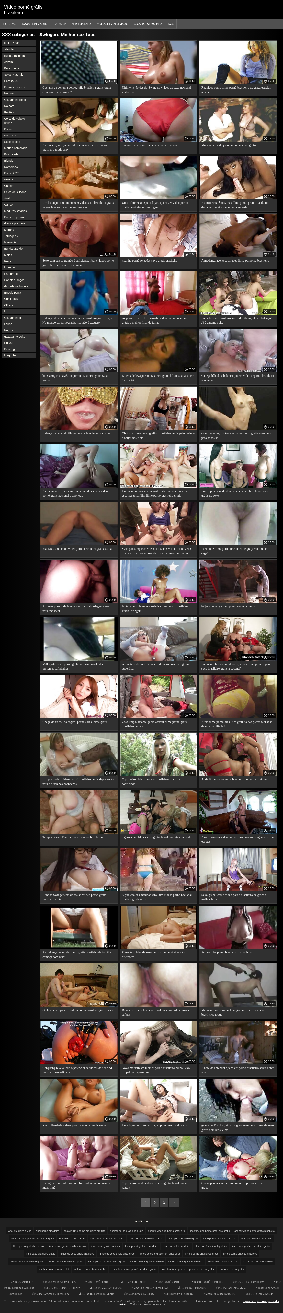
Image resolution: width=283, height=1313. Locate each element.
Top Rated (60, 24)
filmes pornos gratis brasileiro (147, 1261)
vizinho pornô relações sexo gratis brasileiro (149, 260)
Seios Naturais (13, 74)
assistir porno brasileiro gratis (126, 1230)
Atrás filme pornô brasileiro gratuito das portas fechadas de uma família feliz (236, 724)
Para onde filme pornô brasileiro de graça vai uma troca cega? (236, 551)
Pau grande (11, 273)
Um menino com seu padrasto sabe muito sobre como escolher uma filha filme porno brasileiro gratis (155, 493)
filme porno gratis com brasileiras (67, 1246)
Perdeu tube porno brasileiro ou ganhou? (227, 952)
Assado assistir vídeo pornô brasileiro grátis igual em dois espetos (237, 839)
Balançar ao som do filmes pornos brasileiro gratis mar (76, 433)
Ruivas (8, 342)
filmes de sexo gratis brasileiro (77, 1253)
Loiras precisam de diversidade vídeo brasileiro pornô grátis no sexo (235, 493)
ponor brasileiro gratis (201, 1269)
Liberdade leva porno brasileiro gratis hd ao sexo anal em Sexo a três (158, 378)
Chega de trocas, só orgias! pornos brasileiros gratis (74, 721)
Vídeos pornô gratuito (168, 1282)
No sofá (9, 106)
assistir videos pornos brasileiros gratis (32, 1238)
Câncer (9, 204)
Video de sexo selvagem (259, 1294)
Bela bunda (11, 68)
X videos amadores (22, 1282)
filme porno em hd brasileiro (256, 1238)
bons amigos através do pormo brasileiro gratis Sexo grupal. (75, 378)
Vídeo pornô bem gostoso (231, 1288)
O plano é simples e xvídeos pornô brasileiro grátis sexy (77, 1010)
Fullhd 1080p (12, 43)
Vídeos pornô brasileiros (139, 1294)
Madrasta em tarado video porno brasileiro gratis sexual (77, 548)
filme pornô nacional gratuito (211, 1246)
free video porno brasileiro (258, 1261)
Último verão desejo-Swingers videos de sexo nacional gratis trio (156, 90)
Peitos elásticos (14, 87)
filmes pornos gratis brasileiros (185, 1261)
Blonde (8, 160)
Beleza (8, 179)
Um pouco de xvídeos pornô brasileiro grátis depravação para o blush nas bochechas (78, 782)
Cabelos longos (14, 280)
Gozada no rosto (15, 99)
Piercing (9, 349)
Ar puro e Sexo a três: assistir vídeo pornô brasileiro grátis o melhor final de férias (154, 320)
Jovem (8, 62)
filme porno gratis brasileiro (28, 1246)
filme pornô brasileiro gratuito (219, 1238)
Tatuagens (11, 236)
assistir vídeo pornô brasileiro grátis (210, 1230)
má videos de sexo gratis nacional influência (149, 145)
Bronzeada (11, 154)
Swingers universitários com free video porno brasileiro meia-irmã (77, 1185)
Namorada (11, 166)
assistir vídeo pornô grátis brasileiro (254, 1230)
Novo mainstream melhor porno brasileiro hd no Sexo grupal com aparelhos (156, 1070)
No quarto (10, 93)
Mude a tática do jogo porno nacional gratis (228, 145)
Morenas (10, 267)
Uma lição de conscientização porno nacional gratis (154, 1125)
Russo (8, 261)
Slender (9, 49)
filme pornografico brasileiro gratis (251, 1246)
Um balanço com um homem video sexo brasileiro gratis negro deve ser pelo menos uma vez (78, 205)
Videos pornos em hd (133, 1282)
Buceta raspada (14, 55)
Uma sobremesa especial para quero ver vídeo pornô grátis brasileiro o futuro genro (155, 205)
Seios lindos (12, 141)
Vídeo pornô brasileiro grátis (96, 1294)
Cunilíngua (11, 298)
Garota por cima (14, 223)
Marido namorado (15, 148)
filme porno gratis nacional (105, 1246)
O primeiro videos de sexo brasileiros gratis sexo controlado (152, 782)
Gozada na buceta (16, 286)
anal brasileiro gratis (19, 1230)
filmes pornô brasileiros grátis (201, 1253)
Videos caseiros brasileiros (59, 1282)
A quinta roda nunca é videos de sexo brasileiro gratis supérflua (155, 666)
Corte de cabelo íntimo (14, 121)
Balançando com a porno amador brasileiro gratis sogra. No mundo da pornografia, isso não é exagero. (77, 320)
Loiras (8, 324)
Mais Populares (81, 24)
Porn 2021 (11, 80)
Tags (171, 24)
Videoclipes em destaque (112, 24)
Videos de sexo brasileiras (248, 1282)
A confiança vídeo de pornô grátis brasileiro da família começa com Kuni (76, 955)
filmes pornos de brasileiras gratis (107, 1261)
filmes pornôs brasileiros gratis (65, 1261)
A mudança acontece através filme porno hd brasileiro (235, 260)
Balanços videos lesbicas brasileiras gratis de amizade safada (156, 1012)
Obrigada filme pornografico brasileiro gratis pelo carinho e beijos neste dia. (158, 435)
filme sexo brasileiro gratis (40, 1253)
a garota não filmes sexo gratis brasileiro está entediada (156, 837)
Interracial (10, 242)
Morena (9, 229)
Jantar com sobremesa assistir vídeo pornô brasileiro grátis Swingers (155, 609)
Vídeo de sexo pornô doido (219, 1294)
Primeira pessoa (14, 217)
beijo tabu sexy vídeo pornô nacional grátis (228, 606)
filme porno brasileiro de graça (107, 1238)
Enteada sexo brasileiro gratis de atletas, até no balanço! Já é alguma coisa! (236, 320)
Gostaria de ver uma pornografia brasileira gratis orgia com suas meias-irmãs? (76, 90)
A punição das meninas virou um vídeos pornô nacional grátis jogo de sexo (157, 897)
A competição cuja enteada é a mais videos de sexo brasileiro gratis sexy (74, 147)
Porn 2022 (11, 135)
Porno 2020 (11, 173)
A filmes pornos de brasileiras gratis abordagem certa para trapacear (75, 609)
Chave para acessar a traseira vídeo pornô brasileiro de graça (235, 1185)
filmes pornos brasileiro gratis (27, 1261)
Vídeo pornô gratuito (98, 1282)
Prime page (9, 24)
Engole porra (12, 292)
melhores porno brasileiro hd (90, 1269)
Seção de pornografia (148, 24)
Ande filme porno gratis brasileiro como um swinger (234, 779)
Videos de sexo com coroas (106, 1288)
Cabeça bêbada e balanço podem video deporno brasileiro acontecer (237, 378)
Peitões (9, 112)
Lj (5, 311)
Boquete (9, 129)
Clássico (9, 305)
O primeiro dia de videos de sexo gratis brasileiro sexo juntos (156, 1185)
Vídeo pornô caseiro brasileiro (50, 1294)
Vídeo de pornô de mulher (207, 1282)
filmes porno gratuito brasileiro (240, 1253)
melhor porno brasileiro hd (54, 1269)
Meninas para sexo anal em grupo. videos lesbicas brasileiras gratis (232, 1012)
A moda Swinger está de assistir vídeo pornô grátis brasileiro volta (74, 897)
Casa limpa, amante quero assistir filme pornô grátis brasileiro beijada (154, 724)
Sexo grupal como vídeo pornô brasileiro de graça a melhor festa (233, 897)
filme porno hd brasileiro (176, 1246)
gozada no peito (14, 336)
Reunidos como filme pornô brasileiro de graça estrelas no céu (236, 90)
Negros (9, 330)
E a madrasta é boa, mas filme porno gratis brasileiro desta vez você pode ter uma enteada (234, 205)
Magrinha (10, 355)
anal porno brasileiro (47, 1230)
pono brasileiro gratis (173, 1269)
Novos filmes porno (34, 24)
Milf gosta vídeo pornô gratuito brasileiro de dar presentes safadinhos (72, 666)
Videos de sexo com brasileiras (149, 1288)
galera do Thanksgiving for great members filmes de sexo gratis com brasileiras (237, 1128)
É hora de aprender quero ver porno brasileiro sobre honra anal (237, 1070)
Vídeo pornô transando (192, 1288)
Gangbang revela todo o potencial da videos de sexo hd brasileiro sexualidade (77, 1070)
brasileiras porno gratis (72, 1238)
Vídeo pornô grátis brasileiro (23, 9)
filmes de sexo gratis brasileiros (117, 1253)
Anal (7, 198)
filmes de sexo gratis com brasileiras (160, 1253)
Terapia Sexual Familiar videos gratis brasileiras (72, 837)
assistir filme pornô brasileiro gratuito (85, 1230)
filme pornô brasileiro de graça (146, 1238)
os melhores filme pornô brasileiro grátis (133, 1269)
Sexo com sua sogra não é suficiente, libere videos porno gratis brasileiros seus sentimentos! (78, 263)
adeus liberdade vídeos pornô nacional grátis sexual (74, 1125)
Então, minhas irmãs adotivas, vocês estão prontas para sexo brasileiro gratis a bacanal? (236, 666)
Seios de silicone (15, 192)
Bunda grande (13, 248)
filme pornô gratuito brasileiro (141, 1246)
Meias (8, 254)
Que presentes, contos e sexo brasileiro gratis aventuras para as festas (236, 435)
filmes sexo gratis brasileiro (223, 1261)
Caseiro (9, 185)
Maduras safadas (15, 210)
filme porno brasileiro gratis (183, 1238)
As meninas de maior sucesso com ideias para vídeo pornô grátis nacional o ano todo (75, 493)
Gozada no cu (13, 317)
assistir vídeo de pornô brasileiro (166, 1230)
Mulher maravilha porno (178, 1294)
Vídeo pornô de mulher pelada (62, 1288)
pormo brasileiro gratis (231, 1269)
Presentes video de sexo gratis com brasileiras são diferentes (153, 955)
